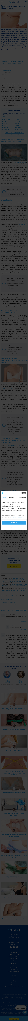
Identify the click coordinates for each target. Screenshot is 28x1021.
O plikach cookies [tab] (21, 497)
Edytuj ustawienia (14, 527)
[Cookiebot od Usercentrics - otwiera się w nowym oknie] (20, 493)
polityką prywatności (18, 517)
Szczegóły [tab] (11, 497)
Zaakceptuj (14, 522)
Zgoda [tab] (4, 497)
